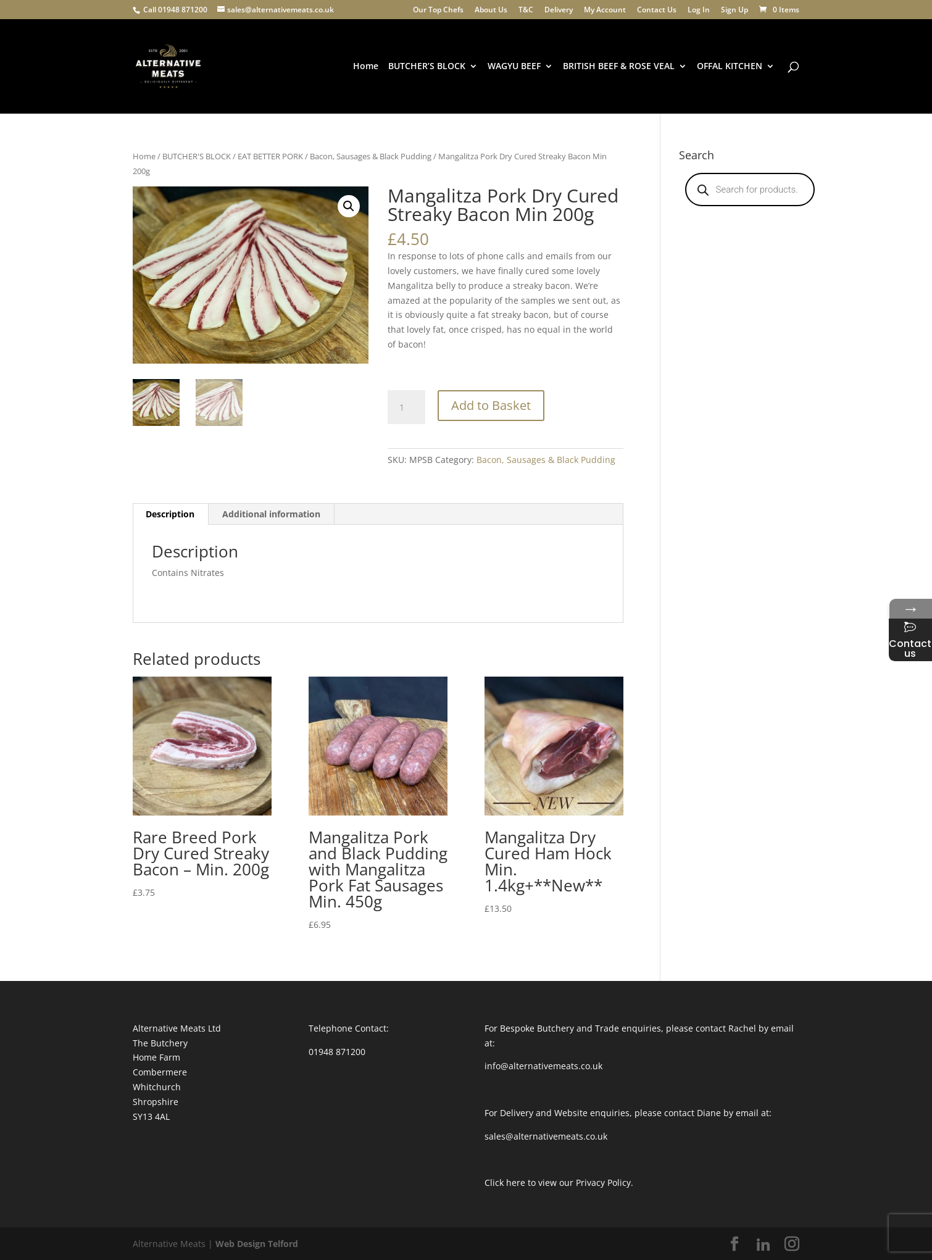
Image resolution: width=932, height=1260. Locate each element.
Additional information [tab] (271, 514)
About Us (491, 10)
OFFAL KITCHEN (729, 67)
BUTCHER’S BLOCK (426, 67)
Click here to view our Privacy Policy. (559, 1182)
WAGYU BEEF (514, 67)
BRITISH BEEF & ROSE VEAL (619, 67)
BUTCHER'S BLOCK (196, 156)
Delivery (558, 10)
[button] (349, 206)
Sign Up (734, 10)
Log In (699, 10)
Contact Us (656, 10)
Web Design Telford (256, 1244)
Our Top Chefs (438, 10)
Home (365, 67)
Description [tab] (170, 514)
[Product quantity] (406, 407)
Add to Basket (491, 405)
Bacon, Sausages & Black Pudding (370, 156)
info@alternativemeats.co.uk (543, 1066)
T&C (525, 10)
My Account (605, 10)
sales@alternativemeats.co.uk (546, 1136)
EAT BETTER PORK (270, 156)
